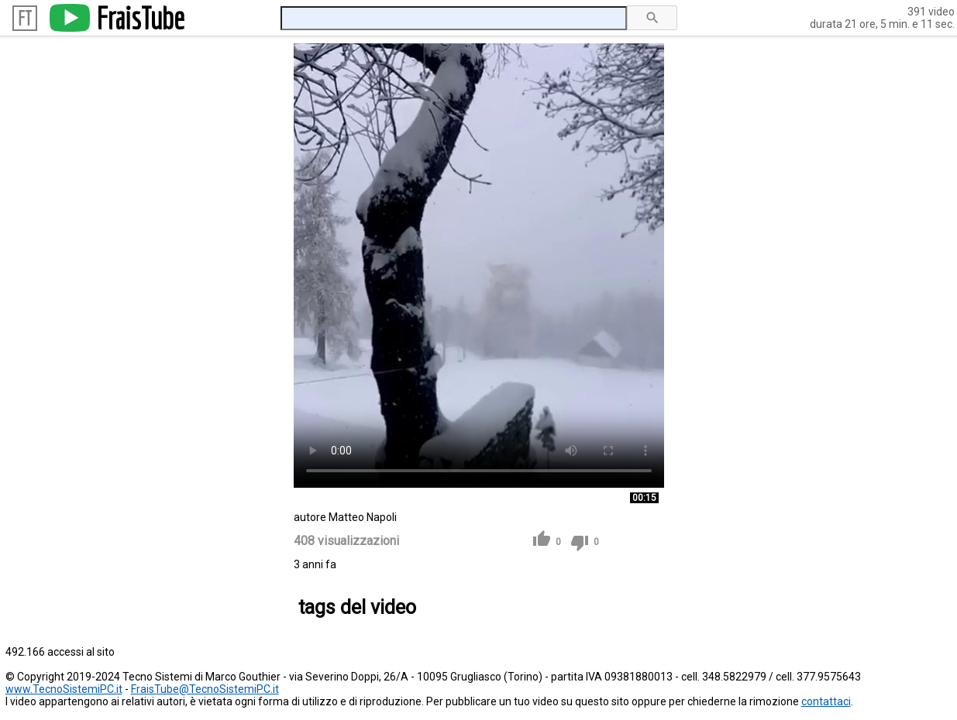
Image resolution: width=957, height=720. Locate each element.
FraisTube (140, 18)
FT (25, 18)
